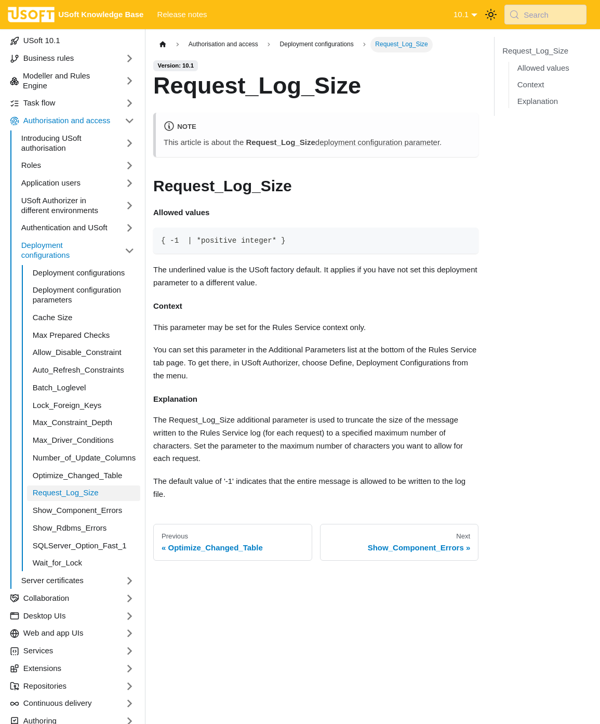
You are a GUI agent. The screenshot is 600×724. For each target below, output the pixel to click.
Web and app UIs (47, 633)
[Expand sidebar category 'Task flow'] (129, 103)
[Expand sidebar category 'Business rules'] (129, 59)
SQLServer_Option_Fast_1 (80, 545)
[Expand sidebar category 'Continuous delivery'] (129, 704)
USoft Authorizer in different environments (59, 205)
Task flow (33, 103)
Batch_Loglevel (59, 387)
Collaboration (39, 598)
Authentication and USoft (64, 227)
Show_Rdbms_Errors (70, 527)
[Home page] (162, 44)
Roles (31, 165)
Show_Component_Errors (78, 510)
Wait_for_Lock (57, 562)
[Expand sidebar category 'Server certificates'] (129, 581)
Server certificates (52, 580)
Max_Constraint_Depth (72, 422)
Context (530, 84)
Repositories (38, 686)
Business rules (42, 58)
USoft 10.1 (35, 40)
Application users (51, 182)
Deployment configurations (45, 250)
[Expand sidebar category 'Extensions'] (129, 668)
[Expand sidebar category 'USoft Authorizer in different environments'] (129, 205)
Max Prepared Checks (71, 335)
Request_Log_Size (66, 492)
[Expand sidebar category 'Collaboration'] (129, 598)
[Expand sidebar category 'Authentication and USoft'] (129, 228)
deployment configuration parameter (377, 142)
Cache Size (53, 317)
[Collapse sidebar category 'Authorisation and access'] (129, 121)
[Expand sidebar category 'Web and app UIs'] (129, 633)
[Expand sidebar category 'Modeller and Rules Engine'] (129, 81)
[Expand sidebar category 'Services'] (129, 651)
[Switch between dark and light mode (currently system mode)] (491, 14)
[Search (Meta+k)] (545, 14)
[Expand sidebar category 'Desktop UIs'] (129, 616)
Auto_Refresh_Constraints (78, 369)
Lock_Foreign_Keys (67, 405)
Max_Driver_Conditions (73, 440)
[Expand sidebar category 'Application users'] (129, 183)
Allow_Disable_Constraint (77, 352)
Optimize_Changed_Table (78, 475)
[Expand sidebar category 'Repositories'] (129, 686)
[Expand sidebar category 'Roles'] (129, 166)
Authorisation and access (60, 120)
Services (32, 650)
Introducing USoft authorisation (51, 143)
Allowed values (543, 67)
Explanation (537, 101)
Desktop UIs (38, 616)
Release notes (182, 14)
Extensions (35, 668)
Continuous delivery (51, 703)
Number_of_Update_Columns (84, 457)
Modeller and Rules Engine (50, 80)
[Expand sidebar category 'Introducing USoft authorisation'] (129, 143)
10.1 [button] (461, 14)
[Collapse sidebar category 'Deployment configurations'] (129, 251)
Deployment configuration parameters (77, 294)
